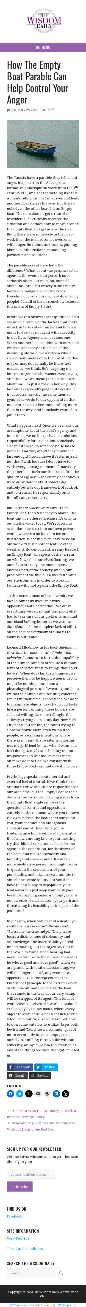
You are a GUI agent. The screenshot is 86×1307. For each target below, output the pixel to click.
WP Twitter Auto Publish (24, 1305)
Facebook (14, 1216)
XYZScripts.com (67, 1305)
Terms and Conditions (25, 1248)
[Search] (61, 1273)
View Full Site (18, 1238)
